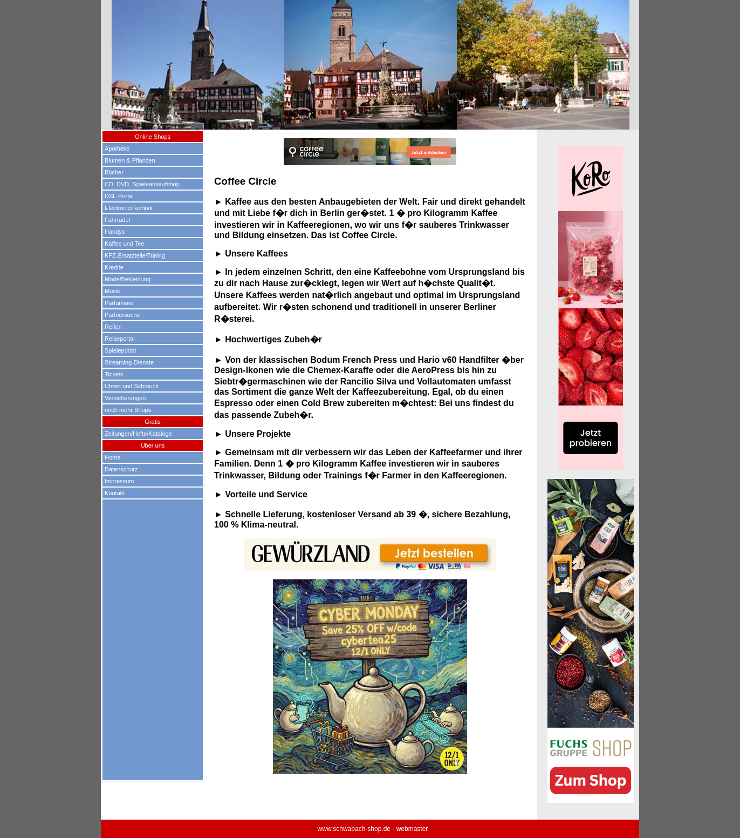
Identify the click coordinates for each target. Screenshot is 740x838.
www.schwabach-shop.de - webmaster (373, 829)
